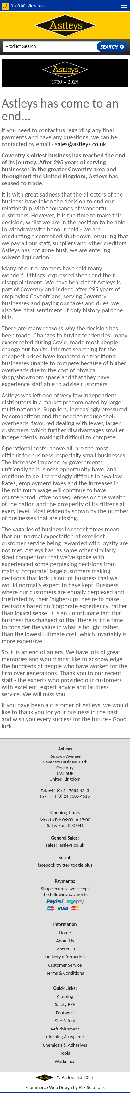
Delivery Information (65, 957)
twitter (62, 865)
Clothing (65, 996)
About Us (65, 940)
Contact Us (65, 949)
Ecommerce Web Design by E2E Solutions (65, 1087)
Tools (65, 1053)
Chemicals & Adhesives (65, 1045)
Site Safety (65, 1020)
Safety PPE (65, 1004)
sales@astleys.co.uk (80, 144)
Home (65, 933)
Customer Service (65, 965)
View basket (38, 6)
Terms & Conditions (65, 973)
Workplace (65, 1061)
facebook (46, 865)
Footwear (65, 1013)
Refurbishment (65, 1029)
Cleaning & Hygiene (65, 1037)
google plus (81, 865)
